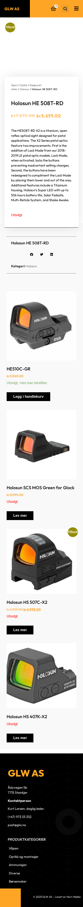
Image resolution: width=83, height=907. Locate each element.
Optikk (23, 85)
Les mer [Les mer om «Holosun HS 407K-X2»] (20, 738)
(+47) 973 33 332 (19, 817)
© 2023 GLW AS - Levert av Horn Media (57, 896)
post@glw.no (17, 825)
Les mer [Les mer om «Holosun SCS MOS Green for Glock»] (20, 515)
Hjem (14, 85)
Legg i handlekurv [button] (28, 396)
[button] (65, 8)
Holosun (24, 89)
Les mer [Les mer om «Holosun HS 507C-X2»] (20, 630)
